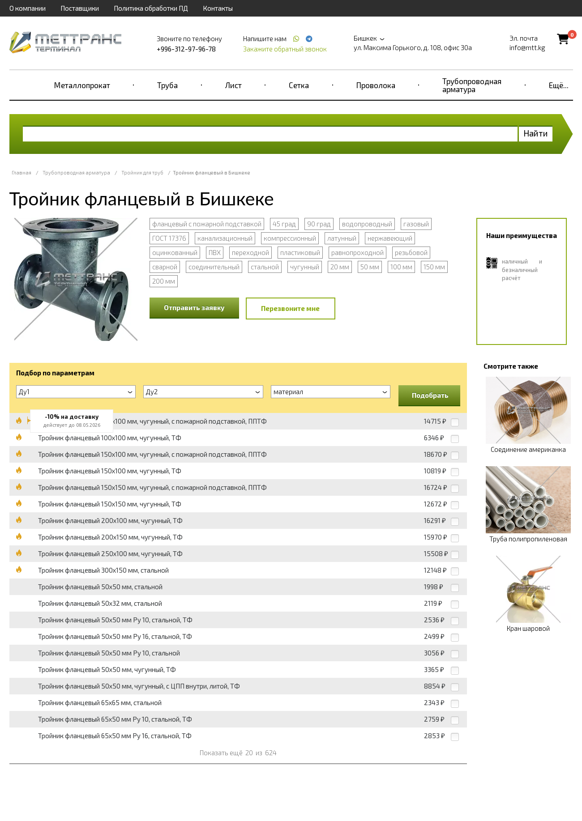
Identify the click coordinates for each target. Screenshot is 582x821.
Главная (21, 172)
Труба (167, 85)
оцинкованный (174, 252)
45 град (284, 224)
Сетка (299, 85)
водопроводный (367, 224)
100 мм (401, 267)
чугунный (304, 267)
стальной (265, 267)
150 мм (434, 267)
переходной (250, 252)
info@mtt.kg (527, 47)
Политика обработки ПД (151, 8)
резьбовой (411, 252)
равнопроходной (357, 252)
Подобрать (430, 395)
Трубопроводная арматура (471, 85)
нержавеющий (390, 238)
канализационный (224, 238)
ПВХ (215, 252)
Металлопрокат (82, 85)
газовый (416, 224)
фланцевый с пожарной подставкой (206, 224)
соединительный (214, 267)
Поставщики (79, 8)
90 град (319, 224)
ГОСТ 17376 (169, 238)
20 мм (339, 267)
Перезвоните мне (290, 308)
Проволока (375, 85)
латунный (341, 238)
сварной (164, 267)
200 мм (163, 281)
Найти (535, 133)
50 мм (369, 267)
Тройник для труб (142, 172)
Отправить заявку (194, 307)
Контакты (218, 8)
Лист (233, 85)
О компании (27, 8)
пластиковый (300, 252)
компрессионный (290, 238)
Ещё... (559, 85)
